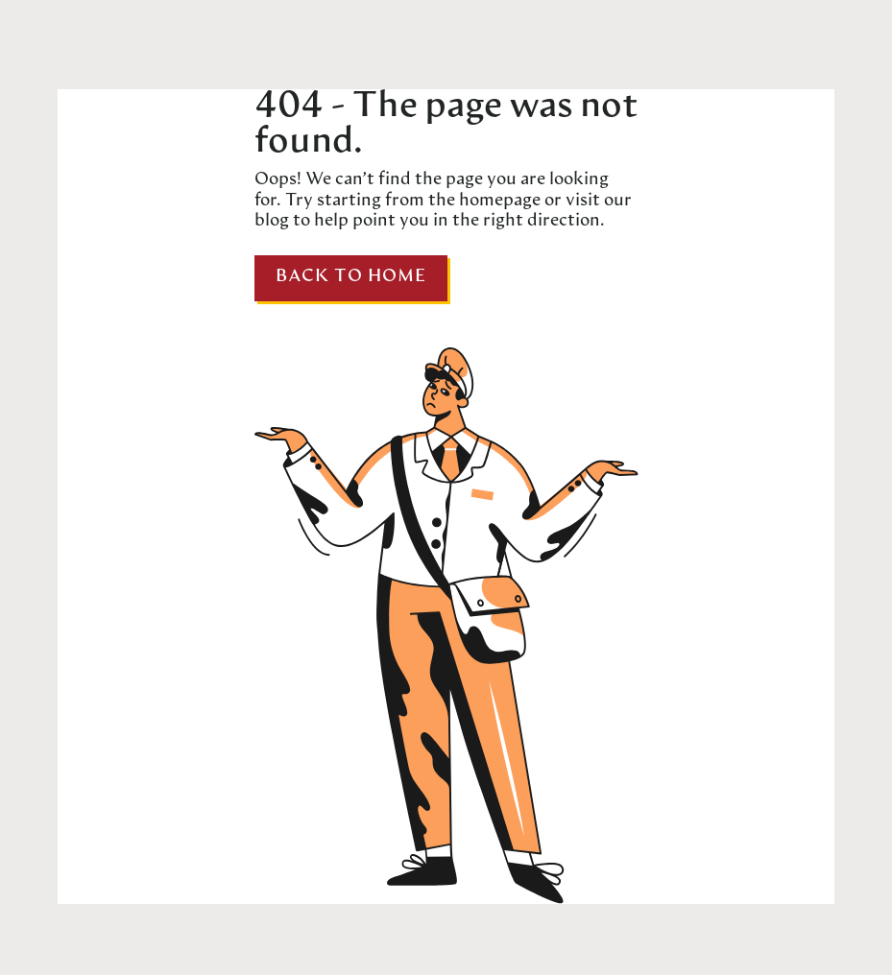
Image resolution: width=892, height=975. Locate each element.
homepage (498, 201)
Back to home (351, 277)
